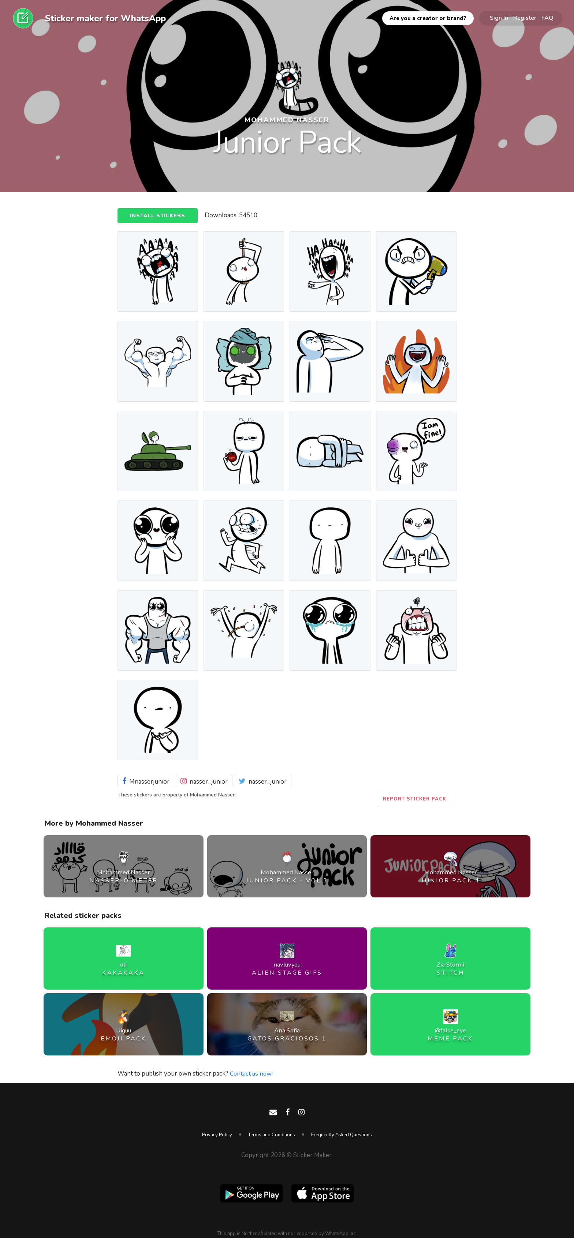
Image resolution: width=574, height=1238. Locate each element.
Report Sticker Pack (414, 799)
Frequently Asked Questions (341, 1135)
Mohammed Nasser (287, 119)
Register (524, 18)
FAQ (547, 18)
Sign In (499, 18)
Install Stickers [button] (158, 216)
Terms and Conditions (271, 1135)
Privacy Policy (217, 1135)
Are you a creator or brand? (428, 18)
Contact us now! (252, 1073)
